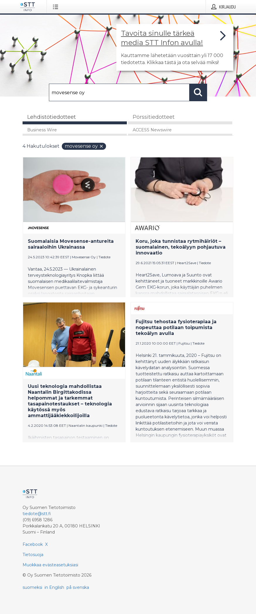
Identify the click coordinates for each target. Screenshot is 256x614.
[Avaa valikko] (56, 6)
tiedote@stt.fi (37, 513)
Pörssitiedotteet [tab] (154, 117)
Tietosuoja (33, 554)
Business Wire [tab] (42, 130)
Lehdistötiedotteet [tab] (51, 117)
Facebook (33, 544)
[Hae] (119, 92)
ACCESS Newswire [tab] (152, 130)
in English (54, 587)
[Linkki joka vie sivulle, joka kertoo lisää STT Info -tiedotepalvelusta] (174, 47)
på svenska (77, 587)
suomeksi (32, 587)
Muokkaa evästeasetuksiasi (50, 564)
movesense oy (84, 146)
